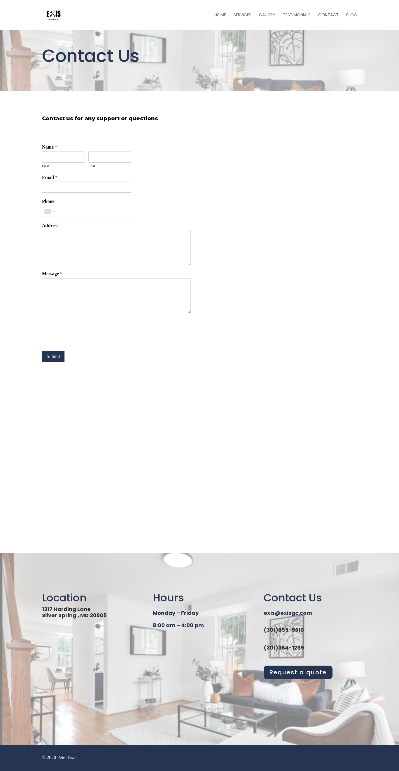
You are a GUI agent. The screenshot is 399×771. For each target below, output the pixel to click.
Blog (351, 15)
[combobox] (49, 211)
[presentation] (86, 341)
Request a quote (298, 672)
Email (49, 177)
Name (49, 147)
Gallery (267, 15)
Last (91, 166)
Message (52, 273)
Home (220, 15)
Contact (328, 15)
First (45, 166)
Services (242, 15)
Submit (53, 356)
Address (50, 225)
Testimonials (297, 15)
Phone (48, 201)
